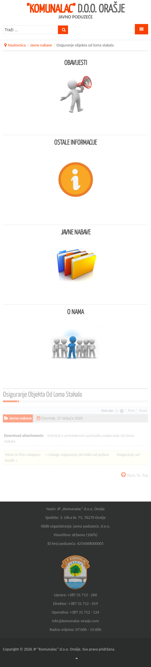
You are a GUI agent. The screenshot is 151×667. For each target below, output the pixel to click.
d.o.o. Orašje (75, 8)
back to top (137, 475)
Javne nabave (41, 45)
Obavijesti (75, 62)
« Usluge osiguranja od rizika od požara (78, 454)
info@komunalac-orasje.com (75, 620)
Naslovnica (17, 45)
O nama (75, 312)
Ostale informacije (75, 142)
